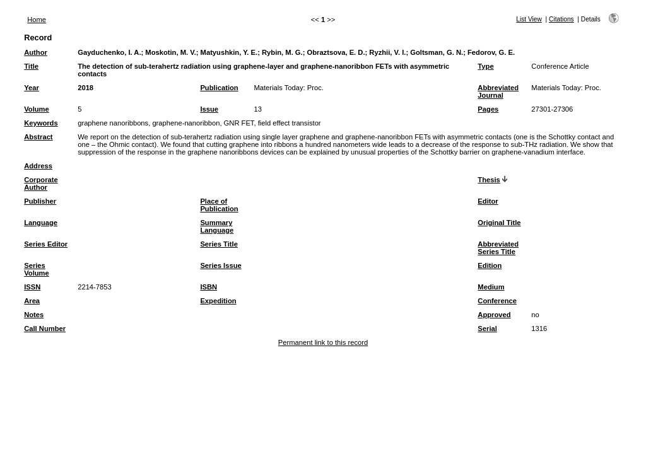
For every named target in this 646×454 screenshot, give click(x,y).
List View (529, 19)
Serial (487, 328)
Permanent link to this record (323, 342)
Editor (488, 201)
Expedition (218, 301)
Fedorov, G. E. (491, 52)
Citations (561, 19)
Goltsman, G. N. (436, 52)
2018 (85, 87)
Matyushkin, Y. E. (229, 52)
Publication (219, 87)
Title (31, 66)
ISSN (32, 287)
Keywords (40, 123)
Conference (497, 301)
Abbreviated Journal (498, 91)
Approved (494, 314)
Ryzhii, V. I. (387, 52)
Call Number (45, 328)
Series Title (219, 244)
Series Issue (220, 265)
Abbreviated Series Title (498, 247)
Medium (491, 287)
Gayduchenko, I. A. (109, 52)
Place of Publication (219, 204)
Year (31, 87)
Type (485, 66)
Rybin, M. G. (282, 52)
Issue (209, 109)
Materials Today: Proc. (288, 87)
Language (40, 222)
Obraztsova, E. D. (336, 52)
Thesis (489, 179)
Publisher (40, 201)
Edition (490, 265)
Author (35, 52)
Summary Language (216, 226)
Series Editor (46, 244)
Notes (34, 314)
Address (38, 166)
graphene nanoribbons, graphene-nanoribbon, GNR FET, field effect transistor (199, 123)
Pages (488, 109)
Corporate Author (40, 183)
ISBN (208, 287)
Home (36, 19)
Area (32, 301)
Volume (36, 109)
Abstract (38, 137)
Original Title (499, 222)
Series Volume (36, 269)
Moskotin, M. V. (170, 52)
